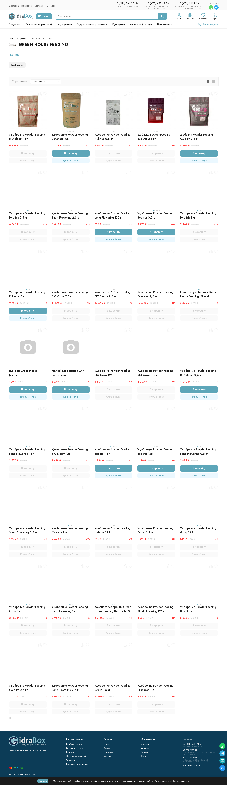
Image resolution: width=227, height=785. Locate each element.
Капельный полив (141, 24)
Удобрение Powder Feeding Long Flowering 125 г (113, 215)
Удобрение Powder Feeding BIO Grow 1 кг (198, 609)
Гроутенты (14, 24)
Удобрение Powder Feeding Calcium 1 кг (70, 530)
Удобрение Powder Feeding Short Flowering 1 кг (70, 609)
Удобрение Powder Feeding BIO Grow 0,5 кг (155, 373)
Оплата (107, 743)
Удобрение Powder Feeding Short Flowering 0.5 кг (27, 530)
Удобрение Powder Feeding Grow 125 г (198, 530)
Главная (12, 38)
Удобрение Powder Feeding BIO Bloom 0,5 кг (198, 373)
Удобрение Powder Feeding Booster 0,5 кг (155, 215)
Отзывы (51, 6)
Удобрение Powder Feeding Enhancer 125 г (70, 137)
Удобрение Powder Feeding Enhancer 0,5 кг (155, 688)
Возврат (107, 747)
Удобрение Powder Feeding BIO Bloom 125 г (70, 451)
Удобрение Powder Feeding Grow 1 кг (27, 609)
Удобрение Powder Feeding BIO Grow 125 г (113, 373)
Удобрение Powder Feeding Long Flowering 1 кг (27, 451)
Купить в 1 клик (28, 160)
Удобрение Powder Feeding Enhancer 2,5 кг (155, 294)
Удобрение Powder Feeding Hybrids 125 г (113, 530)
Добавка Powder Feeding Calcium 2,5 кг (196, 137)
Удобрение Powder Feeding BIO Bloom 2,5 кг (113, 294)
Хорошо (43, 780)
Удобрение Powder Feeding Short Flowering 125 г (155, 609)
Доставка (14, 6)
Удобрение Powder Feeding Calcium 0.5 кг (27, 688)
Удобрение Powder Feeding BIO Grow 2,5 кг (70, 294)
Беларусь (108, 755)
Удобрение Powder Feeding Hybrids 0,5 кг (113, 137)
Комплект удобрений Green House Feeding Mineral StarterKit (198, 294)
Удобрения (65, 24)
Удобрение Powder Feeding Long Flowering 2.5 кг (70, 688)
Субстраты (118, 24)
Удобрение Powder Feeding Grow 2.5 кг (113, 688)
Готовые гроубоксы (74, 747)
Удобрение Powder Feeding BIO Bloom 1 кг (27, 137)
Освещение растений (39, 24)
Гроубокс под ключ (75, 743)
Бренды (23, 38)
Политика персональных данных (22, 774)
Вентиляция (164, 24)
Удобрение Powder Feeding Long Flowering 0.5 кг (198, 451)
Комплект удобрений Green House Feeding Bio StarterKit (113, 609)
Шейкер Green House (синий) (23, 373)
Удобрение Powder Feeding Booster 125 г (155, 451)
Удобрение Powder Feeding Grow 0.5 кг (155, 530)
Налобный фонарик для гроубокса (68, 373)
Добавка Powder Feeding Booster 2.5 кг (153, 137)
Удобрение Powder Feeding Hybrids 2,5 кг (27, 215)
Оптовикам (108, 752)
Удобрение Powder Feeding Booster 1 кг (113, 451)
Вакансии (26, 6)
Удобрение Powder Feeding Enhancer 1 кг (27, 294)
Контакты (39, 6)
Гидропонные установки (92, 24)
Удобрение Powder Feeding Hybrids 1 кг (198, 215)
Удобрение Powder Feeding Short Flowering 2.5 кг (70, 215)
